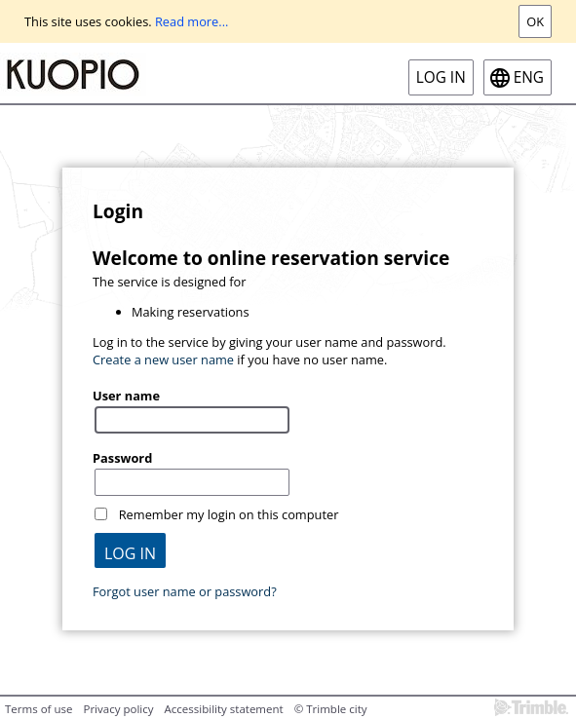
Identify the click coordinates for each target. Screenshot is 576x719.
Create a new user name (163, 359)
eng (529, 77)
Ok (535, 21)
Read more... (191, 21)
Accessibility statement (224, 708)
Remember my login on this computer (229, 514)
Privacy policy (118, 708)
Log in (441, 77)
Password (122, 458)
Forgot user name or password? (185, 591)
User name (126, 395)
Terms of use (38, 708)
